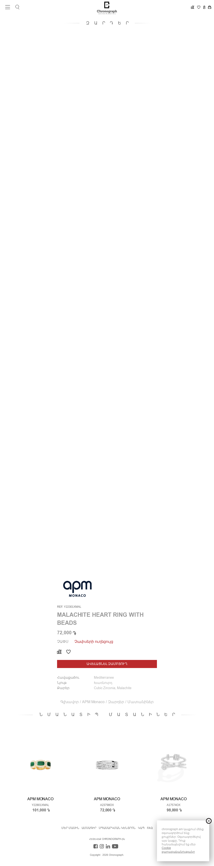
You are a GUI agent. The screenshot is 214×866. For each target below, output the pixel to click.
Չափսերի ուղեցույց (93, 642)
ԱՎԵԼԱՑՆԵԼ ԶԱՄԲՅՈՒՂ (107, 664)
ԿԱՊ (141, 828)
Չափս (62, 642)
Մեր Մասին (70, 828)
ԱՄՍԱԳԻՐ (89, 828)
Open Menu (6, 7)
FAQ (150, 828)
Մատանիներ (140, 702)
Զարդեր (116, 702)
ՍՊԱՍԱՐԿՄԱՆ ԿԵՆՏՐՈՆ (117, 828)
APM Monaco (93, 702)
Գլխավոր (69, 702)
